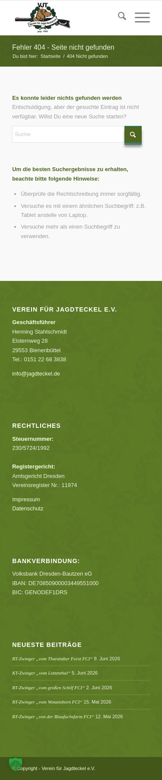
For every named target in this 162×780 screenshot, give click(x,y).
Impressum (26, 499)
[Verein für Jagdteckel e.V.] (67, 17)
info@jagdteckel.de (36, 373)
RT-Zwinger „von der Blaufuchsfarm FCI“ (53, 716)
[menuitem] (117, 17)
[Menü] (138, 17)
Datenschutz (27, 508)
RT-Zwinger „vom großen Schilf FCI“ (48, 687)
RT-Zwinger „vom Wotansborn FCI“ (47, 701)
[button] (15, 764)
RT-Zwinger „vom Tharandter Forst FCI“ (52, 658)
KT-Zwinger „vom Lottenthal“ (41, 672)
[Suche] (117, 17)
